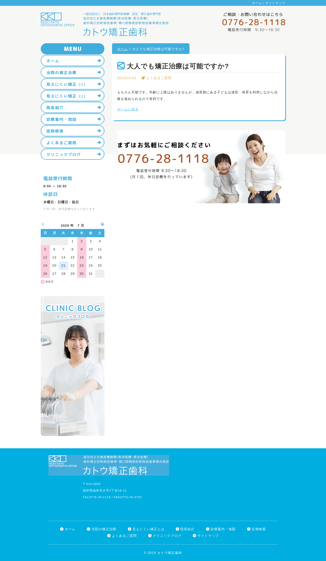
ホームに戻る (128, 109)
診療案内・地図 (61, 119)
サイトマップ (275, 3)
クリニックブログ (63, 154)
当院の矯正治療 (61, 72)
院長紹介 (55, 107)
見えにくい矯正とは (148, 529)
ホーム (257, 3)
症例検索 (55, 131)
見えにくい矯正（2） (67, 96)
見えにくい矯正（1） (67, 84)
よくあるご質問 (61, 143)
